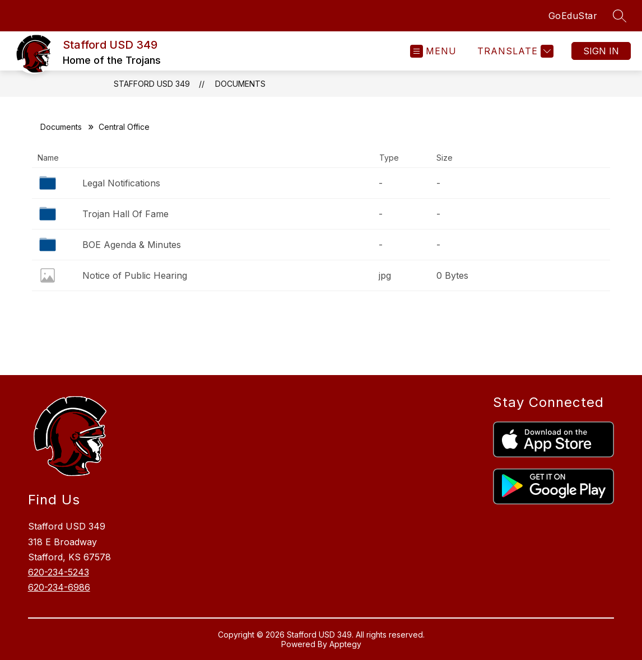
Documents (240, 83)
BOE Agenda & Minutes (131, 244)
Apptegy (345, 644)
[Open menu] (433, 51)
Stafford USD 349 (152, 83)
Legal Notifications (121, 183)
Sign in (601, 51)
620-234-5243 (58, 572)
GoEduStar (573, 15)
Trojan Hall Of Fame (125, 213)
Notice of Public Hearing (134, 275)
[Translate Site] (513, 51)
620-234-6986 (59, 587)
